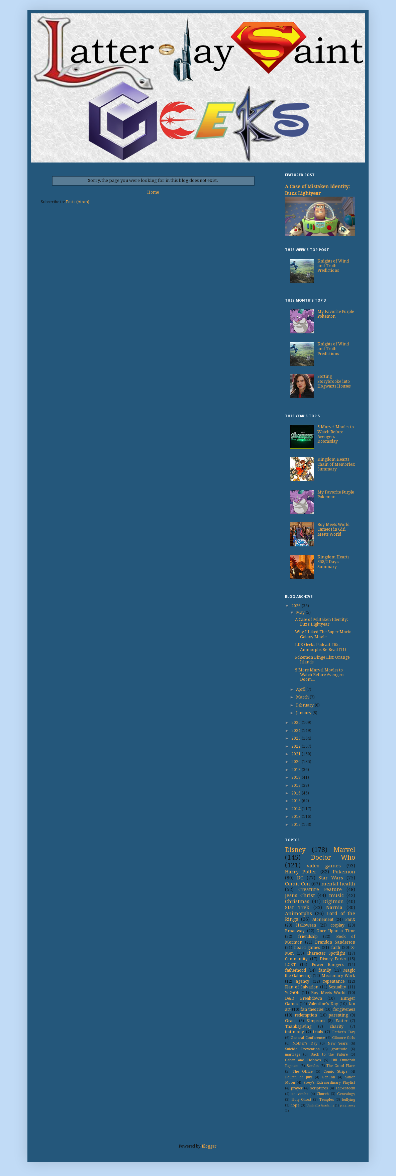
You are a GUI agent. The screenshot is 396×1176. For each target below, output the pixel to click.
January (304, 713)
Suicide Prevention (302, 1049)
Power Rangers (328, 964)
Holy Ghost (301, 1099)
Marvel (344, 850)
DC (300, 877)
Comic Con (297, 883)
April (301, 689)
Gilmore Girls (343, 1038)
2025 (296, 722)
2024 (296, 730)
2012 (296, 824)
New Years (337, 1043)
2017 (296, 785)
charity (336, 1026)
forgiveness (344, 1009)
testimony (294, 1032)
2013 (296, 816)
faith (335, 947)
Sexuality (337, 987)
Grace (290, 1021)
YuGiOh (292, 992)
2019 (296, 769)
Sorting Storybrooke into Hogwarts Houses (334, 381)
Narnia (334, 907)
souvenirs (299, 1094)
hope (295, 1105)
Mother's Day (304, 1043)
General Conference (308, 1038)
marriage (292, 1054)
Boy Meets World (328, 992)
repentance (333, 981)
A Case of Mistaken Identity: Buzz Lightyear (321, 622)
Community (296, 959)
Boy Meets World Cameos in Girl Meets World (333, 529)
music (336, 895)
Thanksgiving (298, 1026)
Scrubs (313, 1066)
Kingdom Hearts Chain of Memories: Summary (336, 464)
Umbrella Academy (320, 1105)
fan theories (311, 1009)
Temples (326, 1099)
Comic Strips (335, 1071)
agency (302, 981)
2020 (296, 761)
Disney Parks (333, 959)
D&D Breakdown (303, 998)
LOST (290, 964)
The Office (303, 1071)
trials (318, 1032)
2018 (296, 777)
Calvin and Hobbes (303, 1060)
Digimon (333, 901)
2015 (296, 800)
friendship (308, 936)
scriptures (319, 1088)
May (301, 612)
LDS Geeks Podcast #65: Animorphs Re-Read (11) (320, 647)
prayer (297, 1088)
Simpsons (316, 1021)
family (324, 970)
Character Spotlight (326, 953)
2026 (296, 606)
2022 (296, 746)
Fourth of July (298, 1077)
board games (307, 947)
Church (323, 1094)
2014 (296, 809)
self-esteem (345, 1088)
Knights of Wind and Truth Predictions (333, 266)
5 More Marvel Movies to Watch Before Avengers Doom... (319, 675)
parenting (338, 1015)
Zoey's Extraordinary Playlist (329, 1082)
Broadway (295, 931)
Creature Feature (319, 889)
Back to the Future (329, 1054)
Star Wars (330, 877)
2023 (296, 738)
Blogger (209, 1146)
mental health (338, 883)
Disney (295, 850)
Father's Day (343, 1032)
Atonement (322, 919)
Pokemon (344, 871)
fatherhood (295, 970)
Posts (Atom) (77, 202)
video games (324, 865)
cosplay (337, 925)
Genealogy (346, 1094)
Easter (341, 1021)
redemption (306, 1015)
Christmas (297, 901)
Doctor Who (333, 857)
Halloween (306, 925)
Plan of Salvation (301, 987)
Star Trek (297, 907)
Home (153, 192)
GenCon (328, 1077)
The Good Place (340, 1066)
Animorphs (298, 913)
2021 (296, 754)
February (305, 705)
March (303, 697)
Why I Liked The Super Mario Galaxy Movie (323, 634)
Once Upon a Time (335, 931)
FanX (350, 919)
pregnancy (347, 1105)
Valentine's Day (323, 1003)
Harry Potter (300, 871)
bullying (348, 1099)
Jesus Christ (300, 895)
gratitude (339, 1049)
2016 (296, 793)
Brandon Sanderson (335, 942)
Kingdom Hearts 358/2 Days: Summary (333, 562)
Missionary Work (338, 975)
